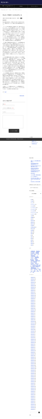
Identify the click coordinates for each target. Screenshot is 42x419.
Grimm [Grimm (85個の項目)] (37, 257)
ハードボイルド (33, 207)
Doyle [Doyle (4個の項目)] (38, 254)
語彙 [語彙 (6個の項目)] (33, 272)
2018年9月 (32, 311)
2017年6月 (32, 331)
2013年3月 (32, 399)
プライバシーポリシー (34, 6)
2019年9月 (32, 298)
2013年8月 (32, 393)
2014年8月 (32, 373)
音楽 (31, 245)
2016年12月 (33, 339)
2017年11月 (33, 323)
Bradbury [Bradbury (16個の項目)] (38, 251)
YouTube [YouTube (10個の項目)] (35, 269)
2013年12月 (33, 386)
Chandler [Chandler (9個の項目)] (37, 253)
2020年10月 (33, 287)
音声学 (32, 243)
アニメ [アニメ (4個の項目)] (32, 270)
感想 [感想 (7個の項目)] (40, 270)
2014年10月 (33, 370)
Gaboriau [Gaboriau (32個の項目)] (33, 256)
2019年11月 (33, 295)
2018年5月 (32, 316)
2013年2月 (32, 401)
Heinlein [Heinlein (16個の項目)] (32, 260)
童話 (31, 232)
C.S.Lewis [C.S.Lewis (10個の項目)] (32, 252)
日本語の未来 (33, 227)
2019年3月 (32, 305)
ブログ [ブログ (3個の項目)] (35, 270)
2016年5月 (32, 347)
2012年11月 (33, 406)
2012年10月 (33, 407)
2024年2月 (32, 277)
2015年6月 (32, 357)
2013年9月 (32, 391)
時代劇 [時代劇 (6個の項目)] (38, 271)
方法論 (32, 225)
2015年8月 (32, 354)
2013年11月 (33, 388)
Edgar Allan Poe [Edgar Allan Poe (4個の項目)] (33, 255)
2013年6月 (32, 396)
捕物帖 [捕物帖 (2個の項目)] (31, 271)
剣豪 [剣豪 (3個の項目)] (37, 270)
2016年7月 (32, 344)
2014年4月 (32, 380)
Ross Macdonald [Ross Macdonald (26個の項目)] (36, 266)
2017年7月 (32, 329)
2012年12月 (33, 404)
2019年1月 (32, 308)
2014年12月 (33, 367)
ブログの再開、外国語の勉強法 (36, 175)
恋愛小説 (32, 222)
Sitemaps (21, 6)
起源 (31, 240)
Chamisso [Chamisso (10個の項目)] (32, 253)
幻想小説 (32, 220)
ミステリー (32, 214)
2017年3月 (32, 336)
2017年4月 (32, 334)
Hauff (5, 92)
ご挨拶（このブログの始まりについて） (7, 6)
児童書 (32, 217)
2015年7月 (32, 355)
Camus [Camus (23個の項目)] (37, 252)
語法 (21, 18)
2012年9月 (32, 409)
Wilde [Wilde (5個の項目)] (32, 269)
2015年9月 (32, 352)
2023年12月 (33, 279)
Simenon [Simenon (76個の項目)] (33, 268)
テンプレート (33, 204)
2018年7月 (32, 313)
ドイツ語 (32, 206)
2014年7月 (32, 375)
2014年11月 (33, 368)
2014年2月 (32, 383)
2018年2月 (32, 318)
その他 (32, 201)
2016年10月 (33, 342)
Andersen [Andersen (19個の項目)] (33, 251)
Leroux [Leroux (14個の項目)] (32, 263)
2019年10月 (33, 297)
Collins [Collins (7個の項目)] (35, 254)
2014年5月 (32, 378)
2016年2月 (32, 349)
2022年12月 (33, 282)
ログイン (33, 140)
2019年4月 (32, 303)
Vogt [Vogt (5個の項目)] (38, 268)
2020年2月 (32, 290)
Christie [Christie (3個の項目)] (32, 254)
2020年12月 (33, 285)
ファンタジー (33, 209)
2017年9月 (32, 326)
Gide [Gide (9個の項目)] (37, 256)
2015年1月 (32, 365)
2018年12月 (33, 310)
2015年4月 (32, 360)
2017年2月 (32, 337)
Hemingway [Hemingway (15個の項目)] (37, 260)
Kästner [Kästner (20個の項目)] (35, 262)
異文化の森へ (5, 2)
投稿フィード (34, 141)
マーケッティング (34, 212)
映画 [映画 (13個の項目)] (34, 271)
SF (31, 199)
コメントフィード (35, 142)
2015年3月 (32, 362)
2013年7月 (32, 394)
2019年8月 (32, 300)
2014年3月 (32, 381)
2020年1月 (32, 292)
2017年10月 (33, 324)
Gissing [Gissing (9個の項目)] (32, 257)
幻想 (31, 219)
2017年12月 (33, 321)
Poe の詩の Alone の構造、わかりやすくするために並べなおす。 (36, 179)
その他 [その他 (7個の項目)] (39, 269)
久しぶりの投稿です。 (34, 176)
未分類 (32, 230)
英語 (31, 233)
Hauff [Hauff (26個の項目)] (36, 259)
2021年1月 (32, 284)
